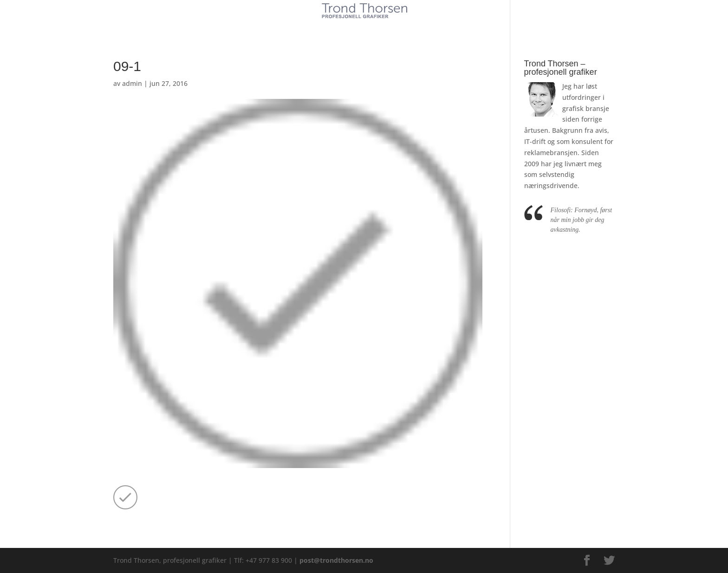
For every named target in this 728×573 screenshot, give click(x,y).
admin (132, 83)
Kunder (293, 27)
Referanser (385, 27)
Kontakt (433, 27)
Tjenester (336, 27)
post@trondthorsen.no (336, 560)
